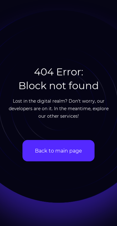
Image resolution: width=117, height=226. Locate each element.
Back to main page (58, 150)
